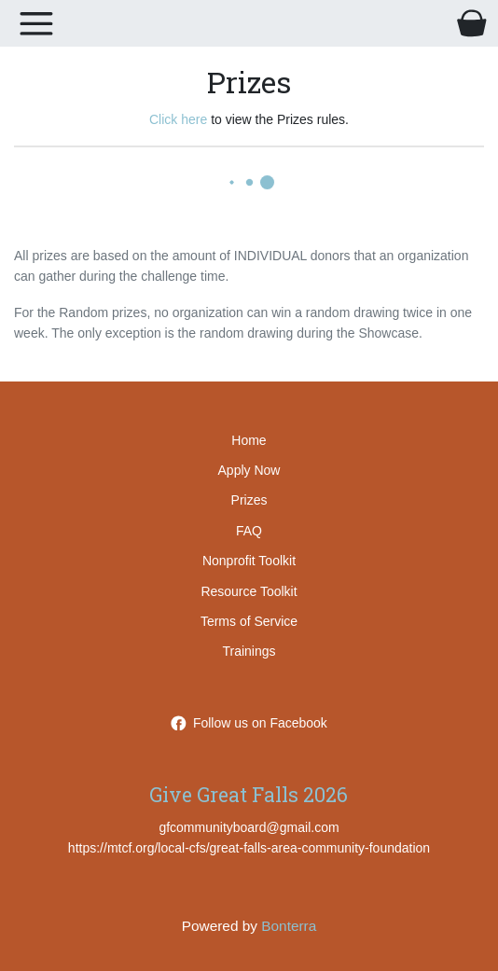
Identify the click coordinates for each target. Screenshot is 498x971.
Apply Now (249, 470)
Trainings (248, 651)
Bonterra (288, 926)
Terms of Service (249, 621)
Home (248, 440)
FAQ (249, 530)
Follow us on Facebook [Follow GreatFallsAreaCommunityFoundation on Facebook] (249, 722)
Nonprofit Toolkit (249, 560)
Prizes (249, 499)
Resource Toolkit (249, 591)
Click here (178, 119)
